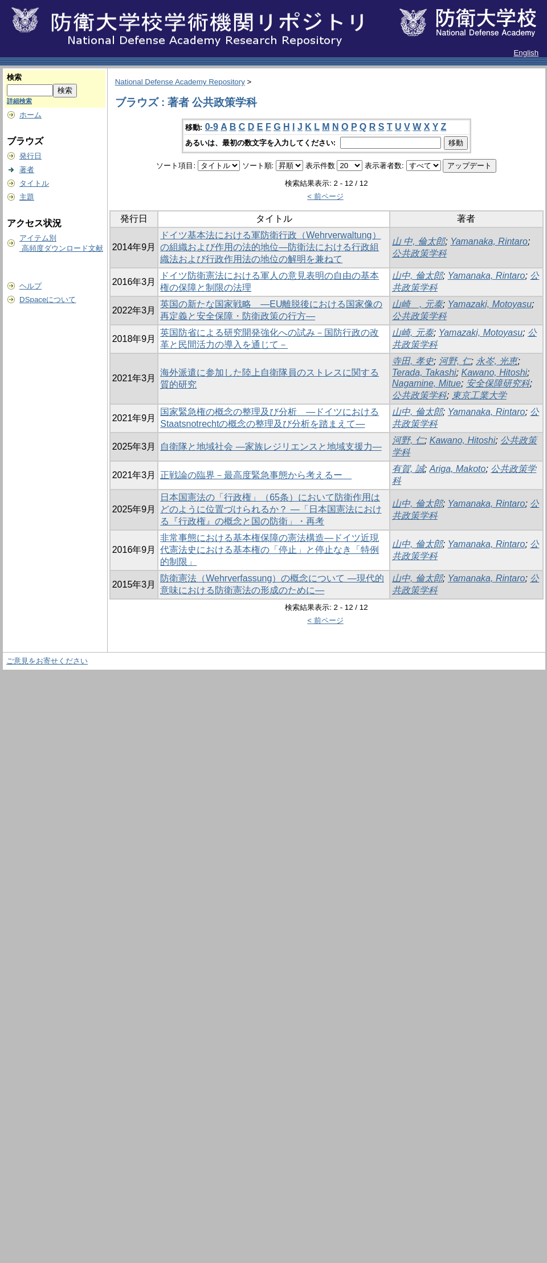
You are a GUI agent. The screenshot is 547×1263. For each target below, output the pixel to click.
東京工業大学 (479, 395)
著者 (26, 169)
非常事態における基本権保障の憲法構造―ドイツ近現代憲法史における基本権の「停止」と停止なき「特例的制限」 (269, 550)
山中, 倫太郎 (417, 275)
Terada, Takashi (424, 372)
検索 (14, 77)
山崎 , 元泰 (417, 304)
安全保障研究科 (498, 383)
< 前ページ (325, 196)
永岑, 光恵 (496, 361)
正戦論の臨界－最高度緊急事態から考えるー (256, 475)
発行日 (30, 156)
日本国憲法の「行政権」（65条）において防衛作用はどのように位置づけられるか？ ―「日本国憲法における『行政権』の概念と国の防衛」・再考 (270, 509)
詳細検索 (19, 100)
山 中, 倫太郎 (418, 241)
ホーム (30, 115)
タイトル (34, 183)
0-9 (211, 127)
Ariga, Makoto (458, 469)
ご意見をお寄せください (47, 661)
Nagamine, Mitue (426, 383)
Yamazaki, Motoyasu (490, 304)
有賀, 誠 (408, 469)
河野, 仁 (455, 361)
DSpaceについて (47, 299)
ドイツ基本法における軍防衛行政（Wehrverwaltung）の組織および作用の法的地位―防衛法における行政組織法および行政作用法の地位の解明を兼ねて (270, 247)
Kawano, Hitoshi (494, 372)
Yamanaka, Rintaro (489, 241)
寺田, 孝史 (413, 361)
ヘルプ (30, 286)
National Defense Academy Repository (180, 82)
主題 (26, 197)
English (525, 52)
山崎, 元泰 (413, 332)
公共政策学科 (419, 253)
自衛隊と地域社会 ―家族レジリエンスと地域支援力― (270, 446)
